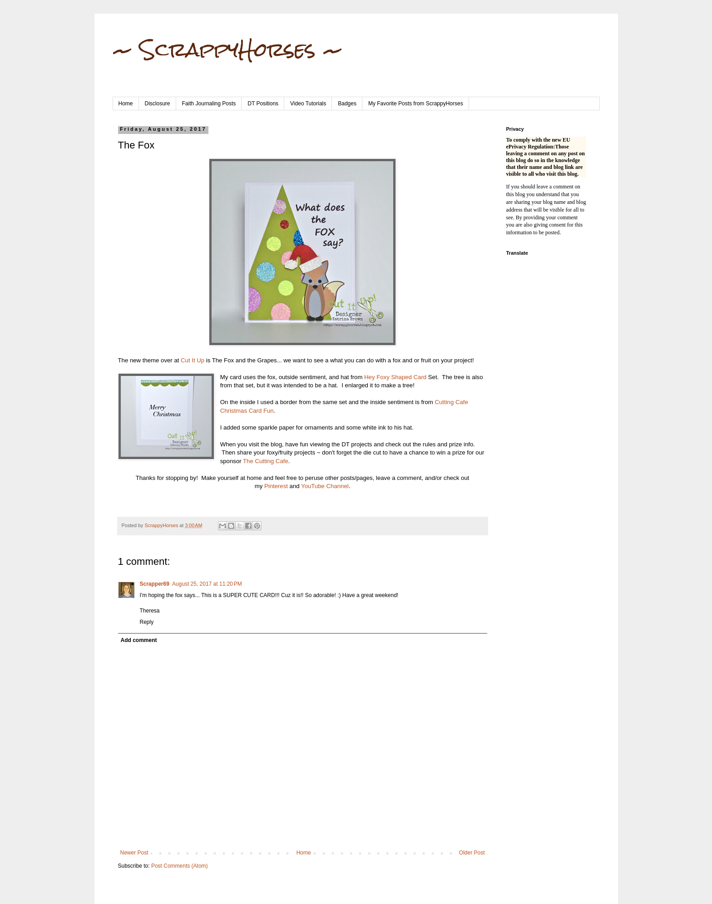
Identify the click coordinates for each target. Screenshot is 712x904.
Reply (147, 622)
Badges (347, 103)
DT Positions (262, 103)
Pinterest (276, 486)
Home (126, 103)
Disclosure (157, 103)
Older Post (472, 853)
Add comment (139, 640)
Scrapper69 (154, 584)
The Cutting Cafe (265, 461)
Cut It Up (192, 360)
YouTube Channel (325, 486)
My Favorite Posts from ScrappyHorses (415, 103)
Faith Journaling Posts (209, 103)
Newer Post (134, 853)
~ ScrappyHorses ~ (228, 49)
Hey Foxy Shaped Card (395, 377)
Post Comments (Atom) (179, 866)
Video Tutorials (308, 103)
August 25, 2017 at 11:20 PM (207, 584)
